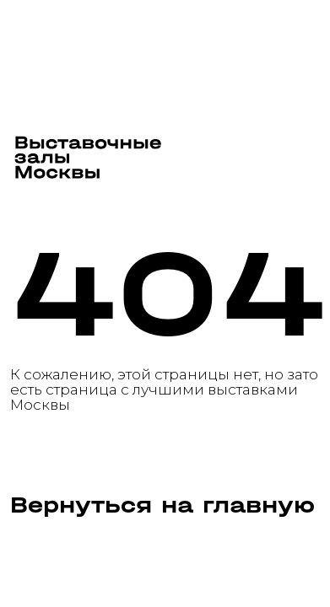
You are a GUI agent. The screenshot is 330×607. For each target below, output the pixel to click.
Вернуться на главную (162, 505)
